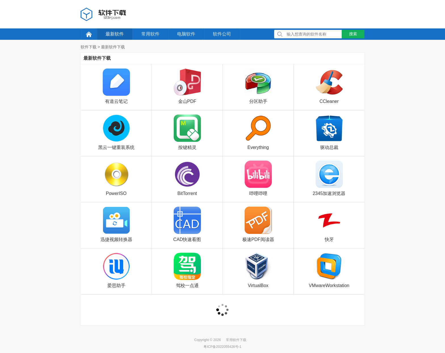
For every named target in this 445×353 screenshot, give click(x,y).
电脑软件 (186, 34)
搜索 (353, 34)
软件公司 (222, 34)
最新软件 (115, 34)
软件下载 (88, 47)
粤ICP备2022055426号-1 (222, 347)
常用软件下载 (236, 340)
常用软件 (150, 34)
